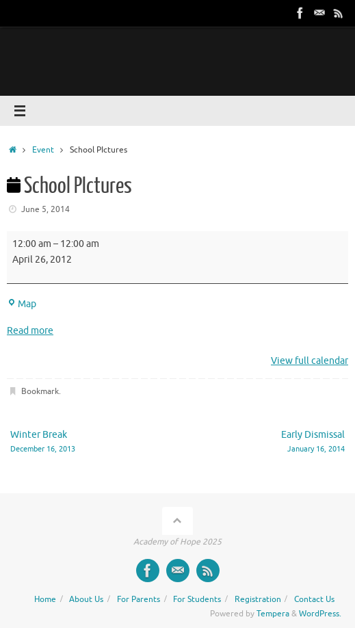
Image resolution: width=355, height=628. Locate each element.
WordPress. (320, 613)
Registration (258, 599)
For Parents (138, 599)
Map (21, 304)
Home (45, 599)
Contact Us (314, 599)
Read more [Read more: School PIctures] (30, 331)
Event (43, 149)
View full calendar (309, 361)
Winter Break (87, 442)
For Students (197, 599)
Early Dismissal (268, 442)
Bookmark (40, 391)
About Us (86, 599)
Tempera (273, 613)
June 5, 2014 (45, 209)
